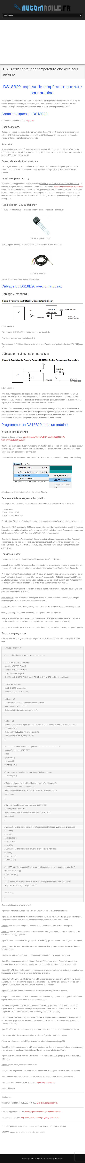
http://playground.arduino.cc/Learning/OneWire (43, 1112)
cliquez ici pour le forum (45, 1082)
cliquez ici (29, 121)
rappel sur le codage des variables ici (68, 187)
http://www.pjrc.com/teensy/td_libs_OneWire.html (40, 1118)
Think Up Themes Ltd (37, 1158)
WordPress (58, 1158)
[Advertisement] (42, 42)
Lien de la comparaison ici (47, 1103)
